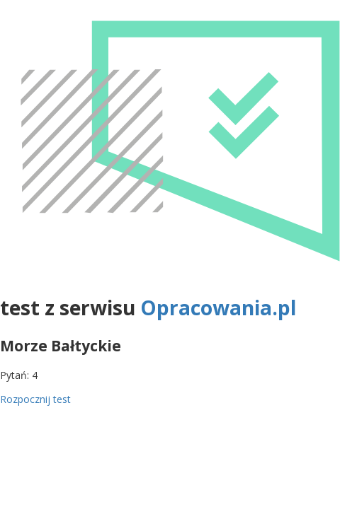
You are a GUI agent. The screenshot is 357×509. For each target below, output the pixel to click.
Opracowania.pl (218, 307)
